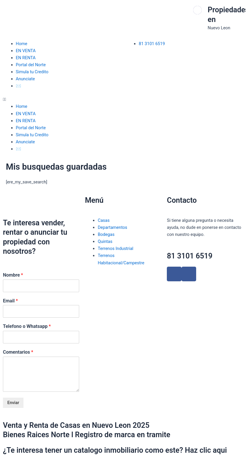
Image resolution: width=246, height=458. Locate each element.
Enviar (13, 402)
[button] (61, 99)
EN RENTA (25, 57)
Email (10, 301)
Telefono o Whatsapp (27, 326)
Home (21, 43)
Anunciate (25, 78)
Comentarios (18, 352)
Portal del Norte (31, 64)
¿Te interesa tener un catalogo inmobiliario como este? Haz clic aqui (115, 450)
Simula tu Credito (32, 71)
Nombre (13, 275)
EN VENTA (26, 50)
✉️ (18, 85)
